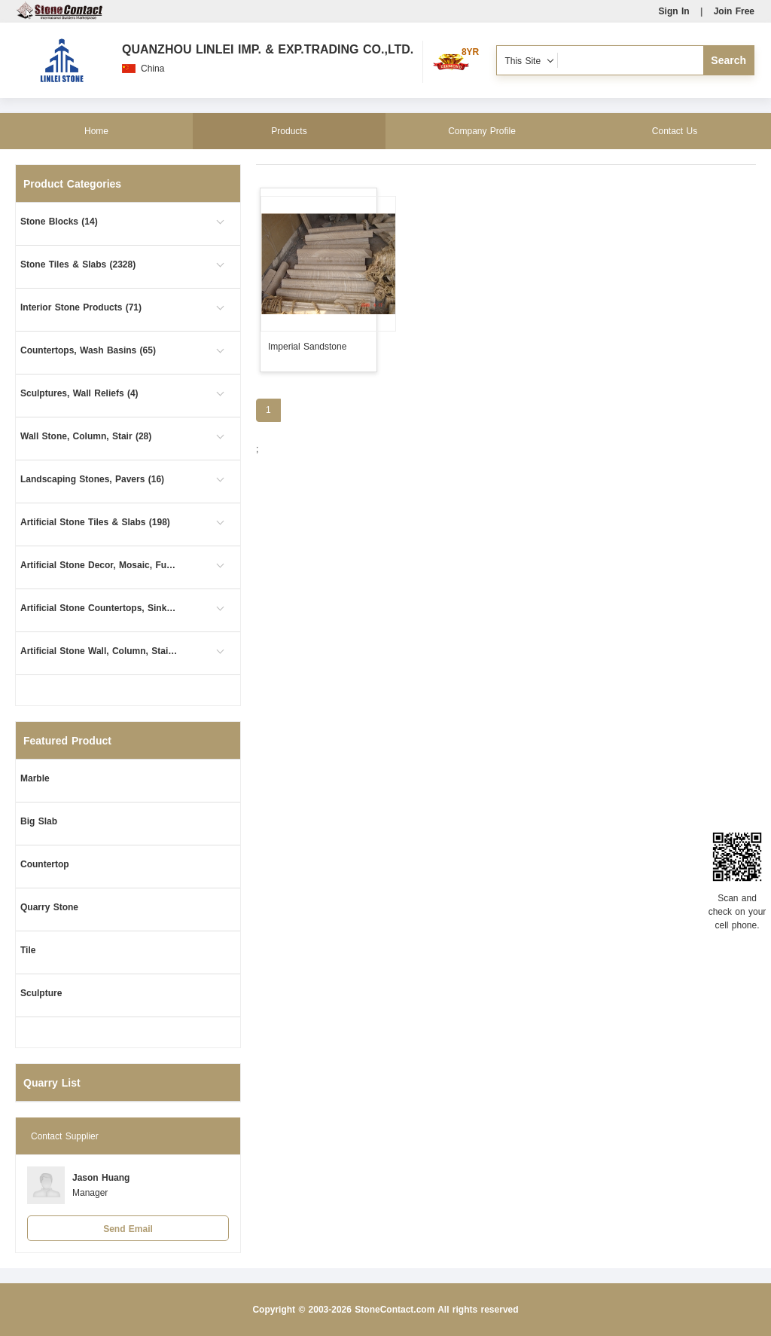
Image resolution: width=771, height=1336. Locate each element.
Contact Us (674, 131)
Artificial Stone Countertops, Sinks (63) (99, 608)
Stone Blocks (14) (59, 221)
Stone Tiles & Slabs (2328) (78, 264)
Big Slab (38, 821)
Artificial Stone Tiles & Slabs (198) (95, 522)
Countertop (44, 864)
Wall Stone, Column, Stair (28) (85, 436)
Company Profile (482, 131)
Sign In (674, 11)
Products (288, 131)
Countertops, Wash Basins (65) (88, 350)
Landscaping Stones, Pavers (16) (92, 479)
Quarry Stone (49, 907)
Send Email (128, 1229)
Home (96, 131)
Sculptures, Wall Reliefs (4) (79, 393)
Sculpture (41, 993)
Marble (35, 778)
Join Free (734, 11)
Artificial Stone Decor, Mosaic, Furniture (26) (99, 565)
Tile (27, 950)
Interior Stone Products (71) (81, 307)
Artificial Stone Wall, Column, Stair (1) (99, 651)
